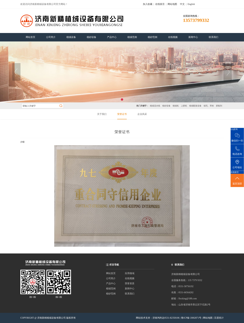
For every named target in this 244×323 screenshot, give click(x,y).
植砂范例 (111, 293)
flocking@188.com (187, 298)
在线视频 (129, 278)
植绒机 (176, 106)
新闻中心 (129, 288)
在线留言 (160, 4)
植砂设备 (166, 106)
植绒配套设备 (195, 106)
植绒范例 (111, 288)
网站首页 (111, 273)
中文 (182, 4)
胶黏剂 (219, 106)
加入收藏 (147, 4)
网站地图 (172, 4)
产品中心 (111, 283)
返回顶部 (237, 180)
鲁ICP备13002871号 (191, 318)
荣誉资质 (129, 283)
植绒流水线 (155, 106)
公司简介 (111, 278)
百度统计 (219, 318)
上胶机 (184, 106)
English (191, 4)
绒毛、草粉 (209, 106)
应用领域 (129, 273)
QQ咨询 (234, 129)
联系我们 (129, 293)
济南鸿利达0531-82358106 (165, 318)
